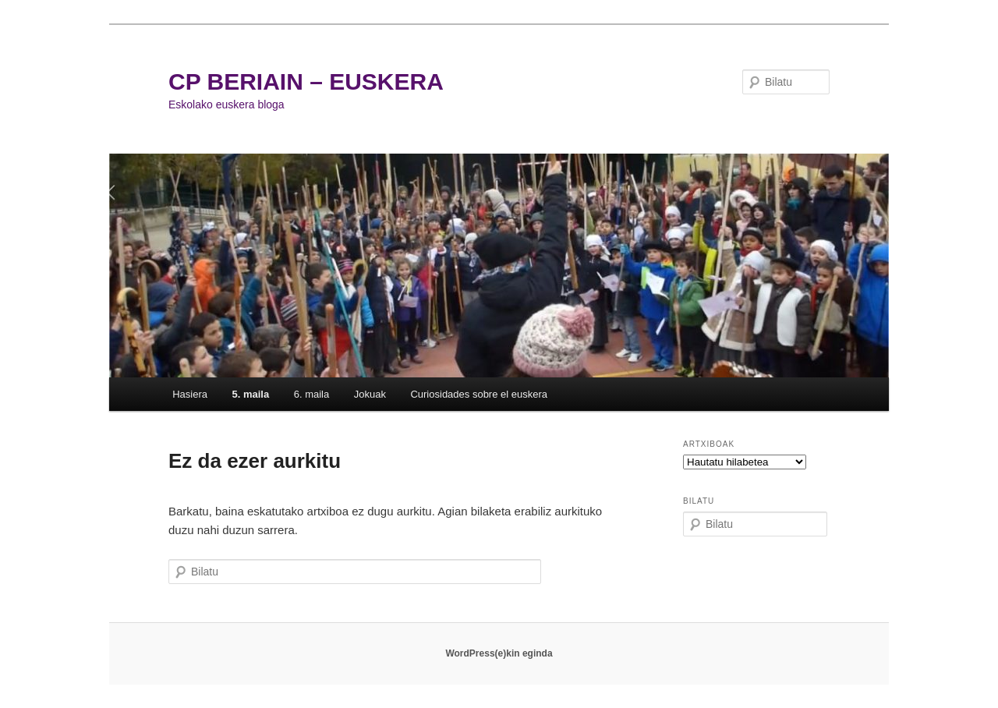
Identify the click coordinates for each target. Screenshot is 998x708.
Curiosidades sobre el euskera (478, 394)
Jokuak (370, 394)
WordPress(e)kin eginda (498, 653)
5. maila (250, 394)
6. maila (312, 394)
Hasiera (189, 394)
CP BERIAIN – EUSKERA (306, 81)
